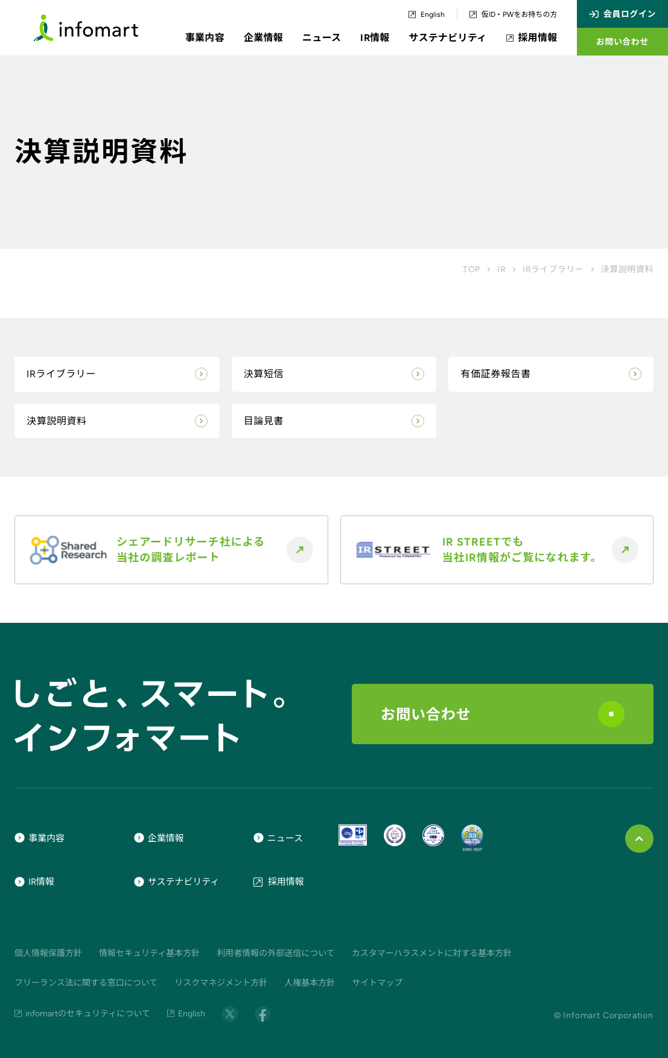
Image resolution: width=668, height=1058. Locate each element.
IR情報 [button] (374, 37)
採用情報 (532, 38)
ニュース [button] (321, 37)
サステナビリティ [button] (448, 37)
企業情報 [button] (263, 37)
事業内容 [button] (204, 37)
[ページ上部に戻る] (639, 838)
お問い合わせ (503, 714)
